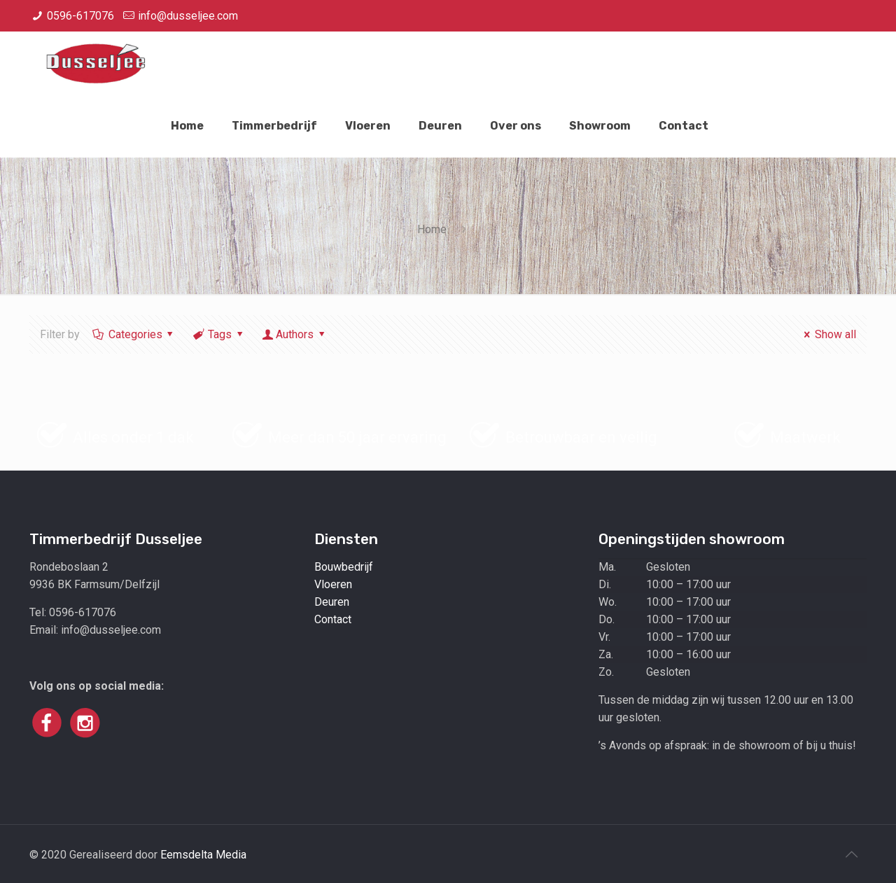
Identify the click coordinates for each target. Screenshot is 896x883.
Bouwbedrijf (343, 566)
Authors (295, 334)
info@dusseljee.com (188, 15)
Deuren (331, 602)
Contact (332, 619)
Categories (134, 334)
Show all (827, 334)
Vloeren (333, 584)
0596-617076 (80, 15)
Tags (219, 334)
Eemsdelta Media (203, 854)
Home (432, 229)
